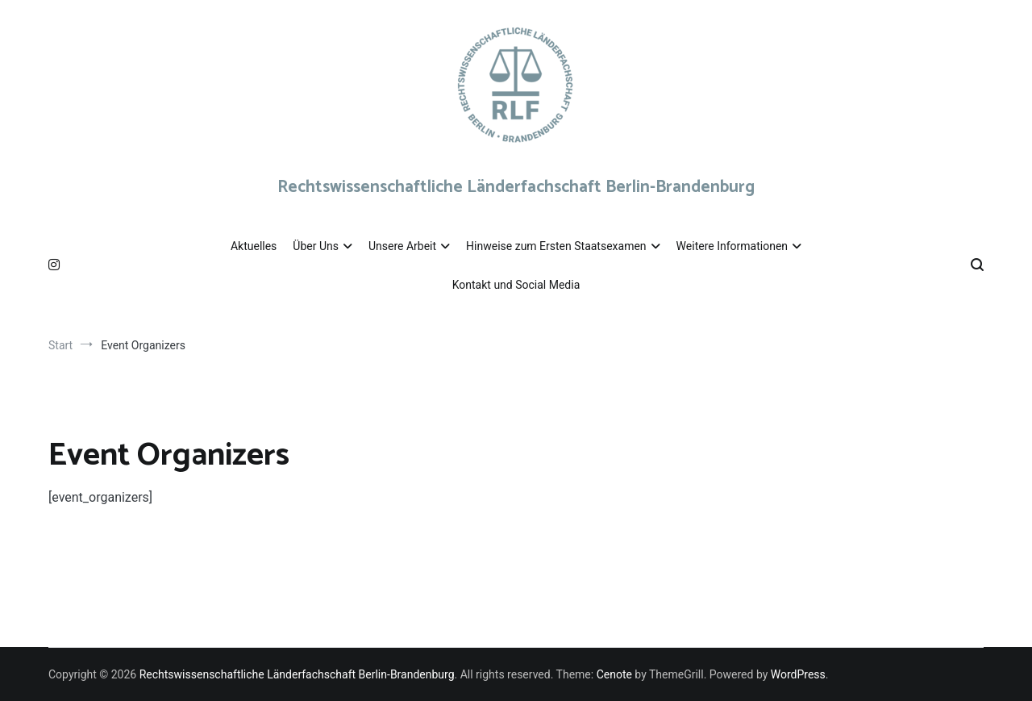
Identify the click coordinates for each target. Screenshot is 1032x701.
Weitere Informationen (732, 246)
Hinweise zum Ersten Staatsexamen (556, 246)
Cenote (614, 674)
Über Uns (316, 246)
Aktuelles (254, 246)
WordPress (798, 674)
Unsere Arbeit (402, 246)
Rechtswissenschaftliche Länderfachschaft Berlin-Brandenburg (516, 187)
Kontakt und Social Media (516, 284)
